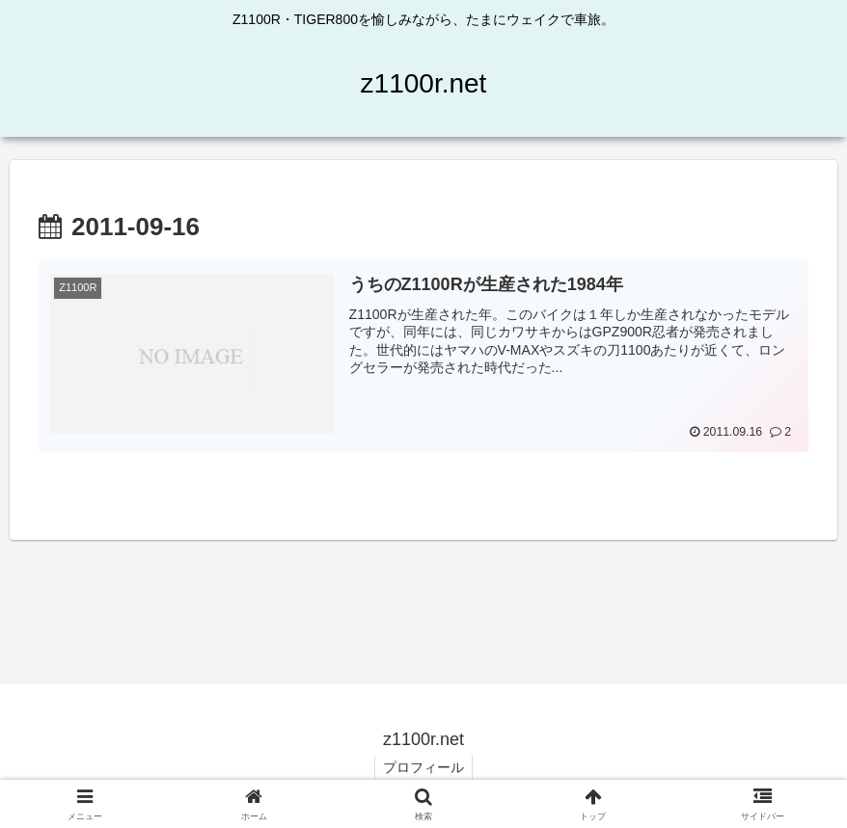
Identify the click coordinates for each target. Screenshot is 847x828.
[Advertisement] (423, 600)
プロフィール (423, 768)
